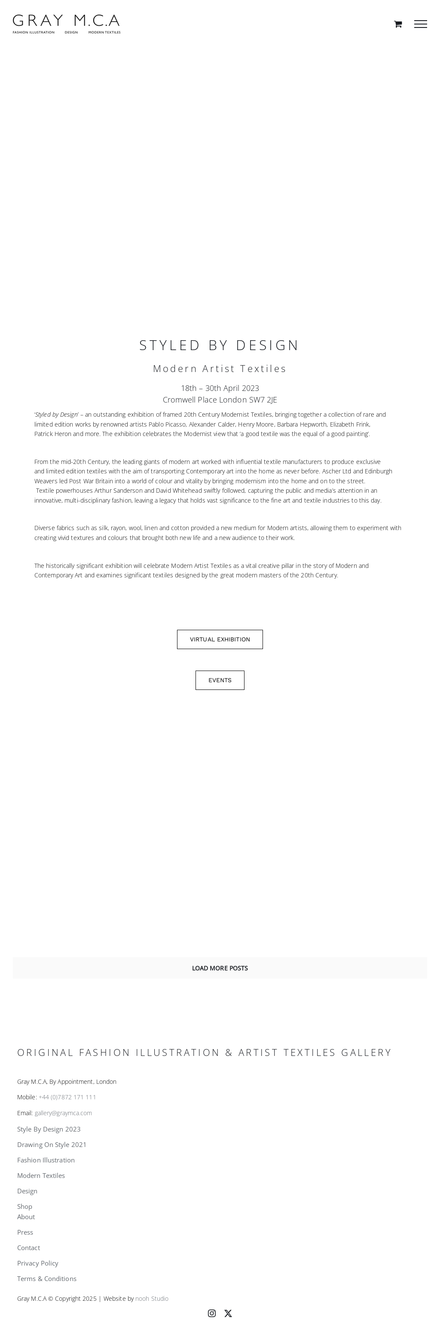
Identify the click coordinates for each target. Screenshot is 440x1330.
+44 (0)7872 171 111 (67, 1097)
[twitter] (228, 1313)
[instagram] (212, 1313)
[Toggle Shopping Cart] (398, 23)
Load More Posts (220, 968)
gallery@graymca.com (63, 1113)
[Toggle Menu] (420, 24)
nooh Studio (151, 1298)
